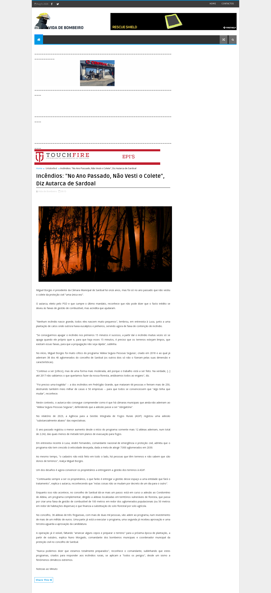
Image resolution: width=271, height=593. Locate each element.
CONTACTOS (228, 3)
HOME (212, 3)
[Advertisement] (97, 104)
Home (39, 168)
